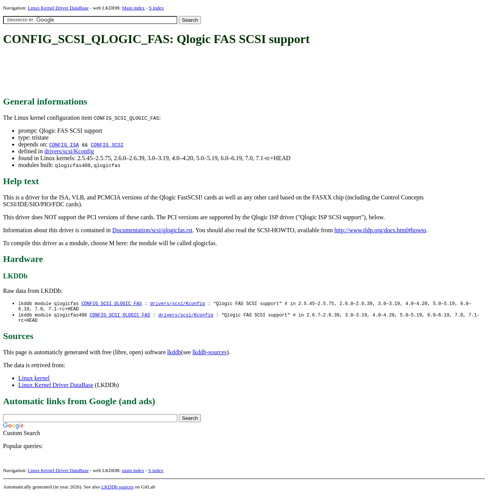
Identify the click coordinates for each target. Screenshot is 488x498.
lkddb (174, 355)
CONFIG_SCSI (107, 144)
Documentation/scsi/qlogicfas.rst (152, 230)
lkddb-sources (210, 355)
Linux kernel (34, 381)
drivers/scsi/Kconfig (69, 151)
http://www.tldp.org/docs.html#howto (380, 230)
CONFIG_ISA (64, 144)
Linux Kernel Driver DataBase (58, 8)
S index (156, 8)
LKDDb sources (117, 490)
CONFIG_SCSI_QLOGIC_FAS (112, 303)
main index (133, 473)
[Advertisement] (142, 72)
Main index (133, 8)
